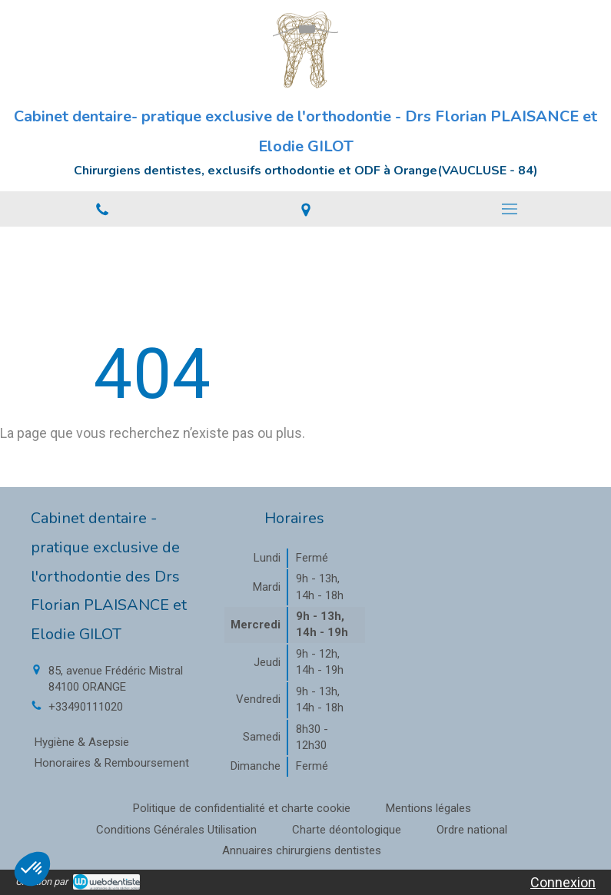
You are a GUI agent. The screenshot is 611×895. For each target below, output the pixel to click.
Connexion (563, 882)
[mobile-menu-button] (509, 209)
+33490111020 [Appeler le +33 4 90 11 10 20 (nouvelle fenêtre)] (85, 707)
